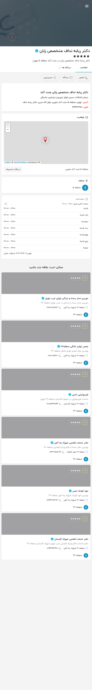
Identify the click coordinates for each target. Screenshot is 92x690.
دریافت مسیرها (13, 169)
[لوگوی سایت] (79, 6)
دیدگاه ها (65, 67)
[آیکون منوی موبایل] (87, 6)
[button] (46, 142)
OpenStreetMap (20, 162)
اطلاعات (83, 67)
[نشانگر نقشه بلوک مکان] (45, 140)
